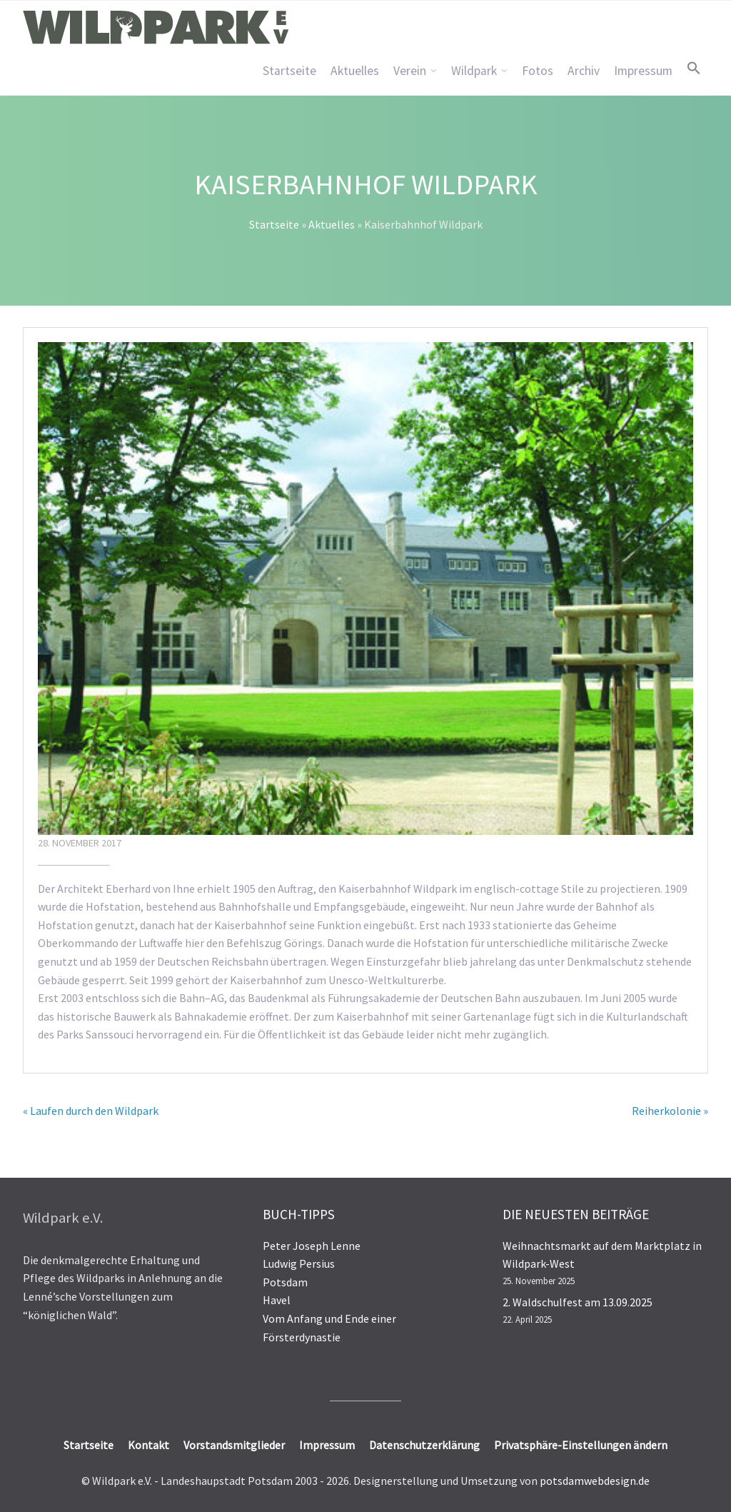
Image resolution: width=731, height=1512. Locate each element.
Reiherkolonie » (670, 1110)
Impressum (643, 71)
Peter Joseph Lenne (312, 1245)
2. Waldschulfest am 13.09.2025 (577, 1302)
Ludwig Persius (299, 1263)
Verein (409, 71)
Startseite (289, 71)
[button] (694, 68)
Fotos (537, 71)
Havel (277, 1300)
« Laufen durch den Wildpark (90, 1110)
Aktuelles (355, 71)
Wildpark (474, 71)
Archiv (584, 71)
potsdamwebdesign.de (595, 1480)
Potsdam (285, 1282)
